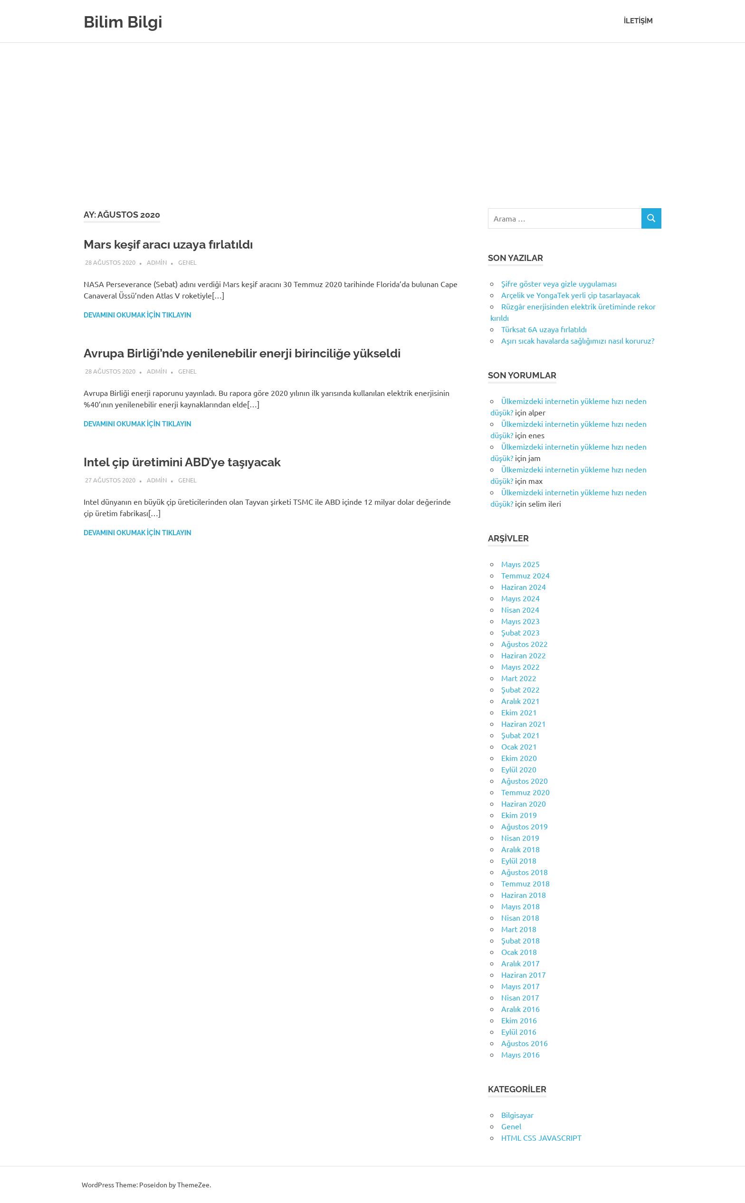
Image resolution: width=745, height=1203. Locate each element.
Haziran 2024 (523, 586)
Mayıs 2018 (520, 906)
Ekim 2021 (519, 712)
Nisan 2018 (520, 917)
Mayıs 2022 (520, 666)
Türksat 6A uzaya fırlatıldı (544, 329)
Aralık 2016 (520, 1008)
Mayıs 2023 (520, 621)
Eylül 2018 (518, 860)
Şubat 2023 (520, 632)
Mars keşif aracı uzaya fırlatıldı (179, 244)
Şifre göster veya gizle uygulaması (559, 283)
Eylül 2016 (518, 1031)
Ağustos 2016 (524, 1043)
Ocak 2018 (519, 951)
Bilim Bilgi (127, 21)
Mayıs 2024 (520, 598)
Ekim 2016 (519, 1020)
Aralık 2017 (520, 963)
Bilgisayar (517, 1114)
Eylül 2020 (518, 769)
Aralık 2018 (520, 849)
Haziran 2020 (523, 803)
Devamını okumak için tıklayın (137, 315)
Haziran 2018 (523, 894)
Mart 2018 (518, 929)
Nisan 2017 (520, 997)
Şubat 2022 (520, 689)
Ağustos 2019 (524, 826)
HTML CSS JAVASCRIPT (541, 1137)
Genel (187, 262)
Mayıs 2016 (520, 1054)
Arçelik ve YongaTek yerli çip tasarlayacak (570, 294)
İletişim (638, 21)
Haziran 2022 (523, 655)
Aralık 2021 (520, 700)
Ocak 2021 (519, 746)
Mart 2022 (518, 678)
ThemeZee (193, 1184)
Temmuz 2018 (525, 883)
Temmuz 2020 (525, 792)
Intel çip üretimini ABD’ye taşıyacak (195, 462)
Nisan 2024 (520, 609)
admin (157, 262)
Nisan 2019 (520, 837)
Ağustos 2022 (524, 643)
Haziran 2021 (523, 723)
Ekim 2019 (519, 814)
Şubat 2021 (520, 735)
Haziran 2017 (523, 974)
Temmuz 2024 (525, 575)
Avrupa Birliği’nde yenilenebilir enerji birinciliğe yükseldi (262, 353)
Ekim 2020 (519, 757)
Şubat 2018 (520, 940)
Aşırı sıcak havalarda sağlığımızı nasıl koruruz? (577, 340)
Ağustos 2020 (524, 780)
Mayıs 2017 (520, 986)
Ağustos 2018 (524, 871)
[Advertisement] (372, 114)
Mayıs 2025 (520, 563)
